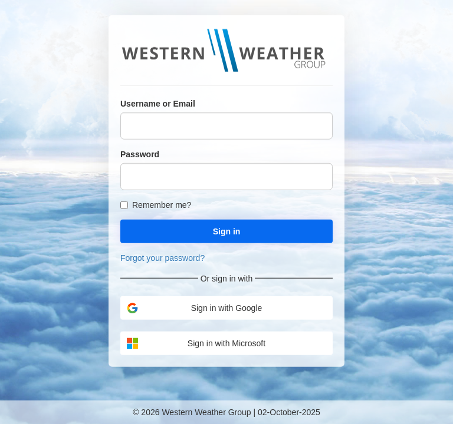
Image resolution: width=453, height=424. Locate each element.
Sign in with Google (194, 308)
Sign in (227, 231)
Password (139, 153)
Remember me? (155, 204)
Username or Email (157, 103)
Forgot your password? (162, 257)
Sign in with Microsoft (195, 343)
